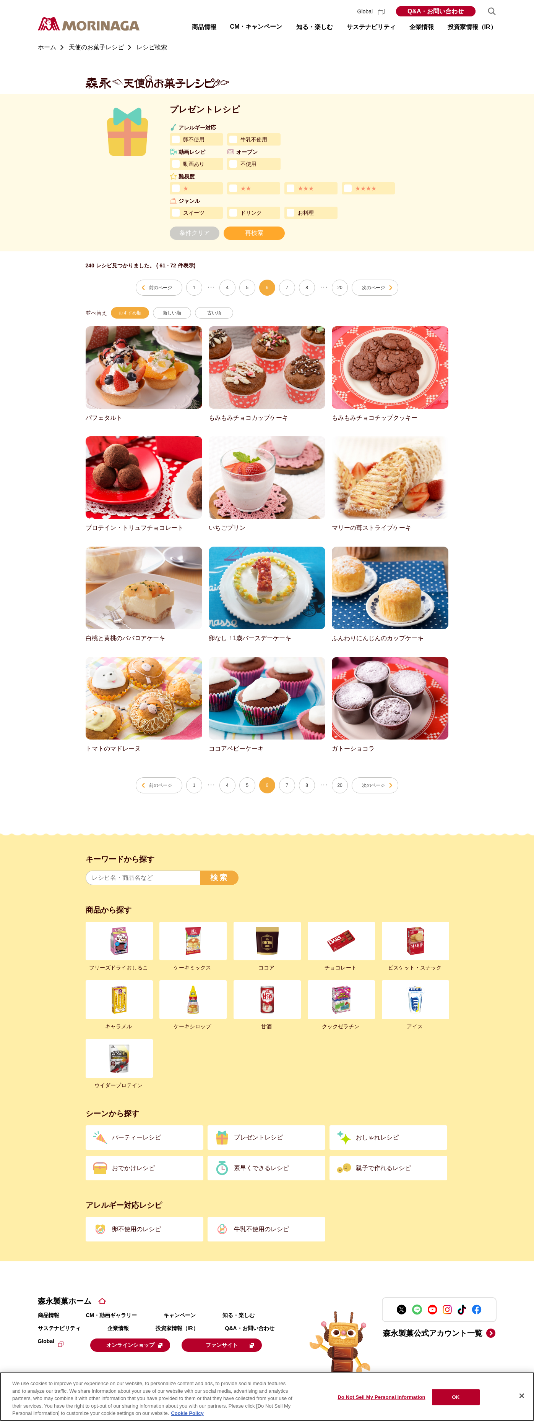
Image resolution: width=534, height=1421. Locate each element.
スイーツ (194, 213)
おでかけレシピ (133, 1168)
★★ (245, 188)
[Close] (521, 1395)
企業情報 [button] (421, 27)
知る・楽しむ (238, 1315)
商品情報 (48, 1315)
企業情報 (118, 1328)
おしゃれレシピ (377, 1137)
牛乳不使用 (253, 139)
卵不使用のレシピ (136, 1229)
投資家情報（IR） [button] (472, 27)
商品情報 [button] (204, 27)
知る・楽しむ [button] (314, 27)
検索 (219, 877)
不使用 (248, 164)
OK (456, 1397)
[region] (267, 1396)
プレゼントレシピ (258, 1137)
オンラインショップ (137, 1345)
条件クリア (194, 233)
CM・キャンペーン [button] (256, 26)
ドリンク (251, 213)
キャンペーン (180, 1315)
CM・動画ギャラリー (111, 1315)
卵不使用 (194, 139)
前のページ (160, 287)
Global (371, 11)
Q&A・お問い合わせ (435, 11)
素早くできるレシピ (261, 1168)
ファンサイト (237, 1345)
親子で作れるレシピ (383, 1168)
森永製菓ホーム (64, 1301)
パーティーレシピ (136, 1137)
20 (339, 287)
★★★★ (366, 188)
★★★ (306, 188)
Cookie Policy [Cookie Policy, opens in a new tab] (187, 1413)
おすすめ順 (129, 313)
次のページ (373, 287)
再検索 (254, 233)
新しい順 (172, 313)
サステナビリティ (59, 1328)
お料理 (306, 213)
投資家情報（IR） (177, 1328)
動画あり (194, 164)
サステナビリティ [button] (371, 27)
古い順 (214, 313)
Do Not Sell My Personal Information (381, 1397)
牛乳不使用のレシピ (261, 1229)
